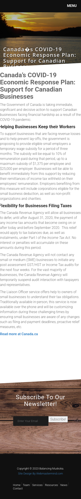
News (63, 485)
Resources (51, 485)
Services (37, 485)
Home (17, 485)
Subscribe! (58, 419)
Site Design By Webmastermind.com (40, 473)
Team (26, 485)
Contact (18, 488)
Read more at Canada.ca (19, 334)
